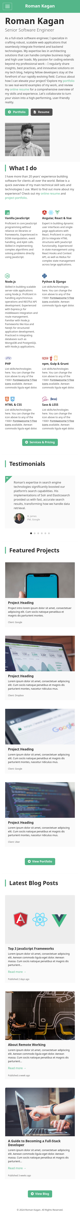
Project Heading (21, 602)
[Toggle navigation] (7, 6)
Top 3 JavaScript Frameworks (31, 948)
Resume (41, 112)
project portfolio (16, 198)
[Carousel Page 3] (38, 533)
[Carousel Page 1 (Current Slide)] (31, 533)
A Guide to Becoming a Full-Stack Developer (34, 1143)
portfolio (68, 81)
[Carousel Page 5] (45, 533)
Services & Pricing (40, 442)
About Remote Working (27, 1044)
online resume (19, 89)
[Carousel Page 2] (35, 533)
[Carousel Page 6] (49, 533)
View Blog (40, 1194)
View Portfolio (40, 861)
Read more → (17, 972)
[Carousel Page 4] (42, 533)
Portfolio (17, 112)
